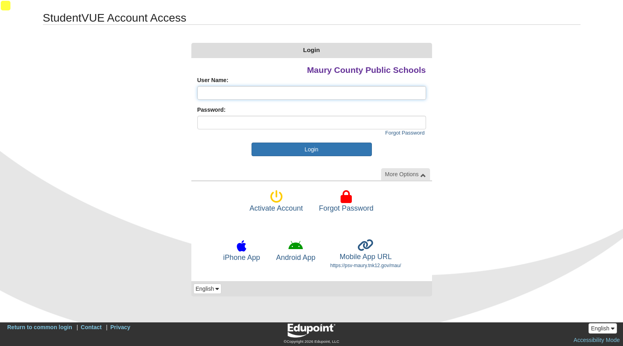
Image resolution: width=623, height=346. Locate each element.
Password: (211, 110)
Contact (91, 327)
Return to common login (39, 327)
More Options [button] (405, 174)
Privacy (120, 327)
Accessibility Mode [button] (597, 340)
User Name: (213, 80)
